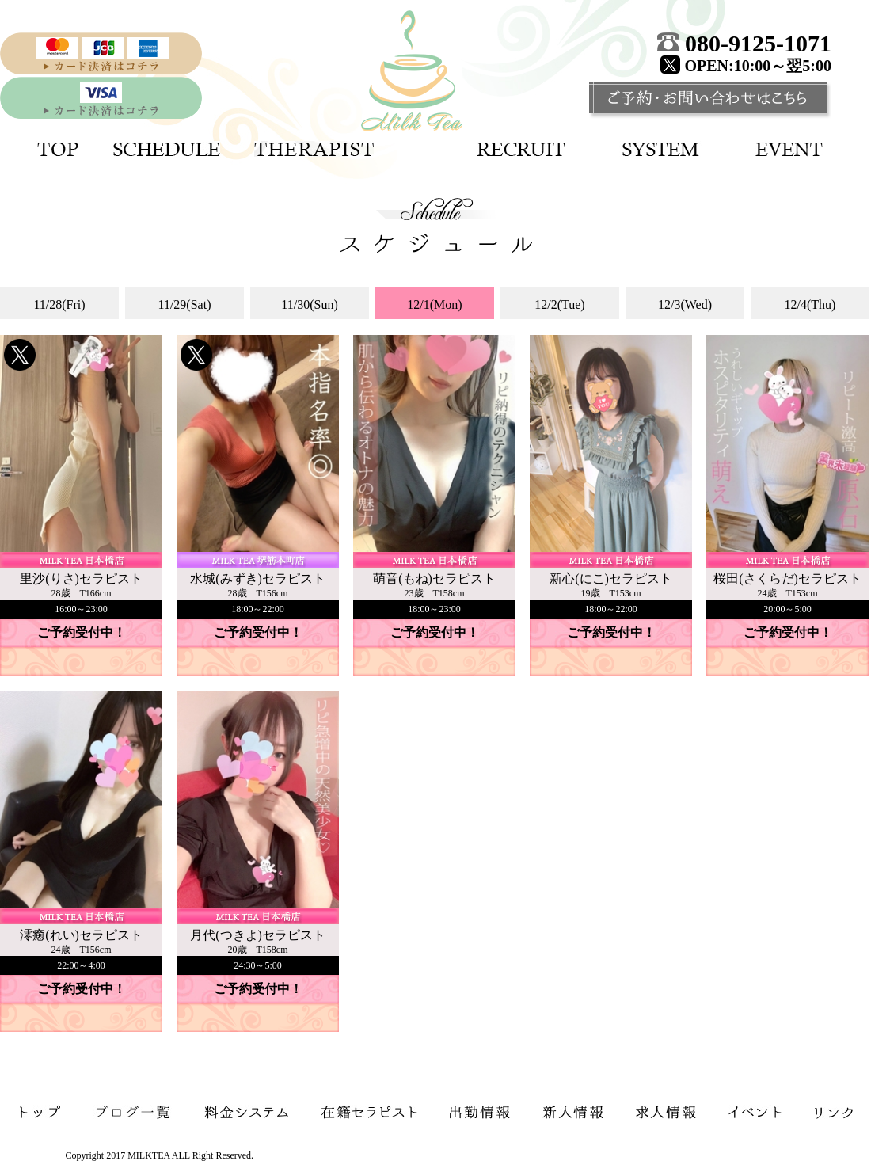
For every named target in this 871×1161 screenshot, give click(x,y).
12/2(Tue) (559, 304)
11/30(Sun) (309, 304)
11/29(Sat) (184, 304)
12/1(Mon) (434, 304)
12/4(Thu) (810, 304)
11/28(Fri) (59, 304)
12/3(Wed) (685, 304)
